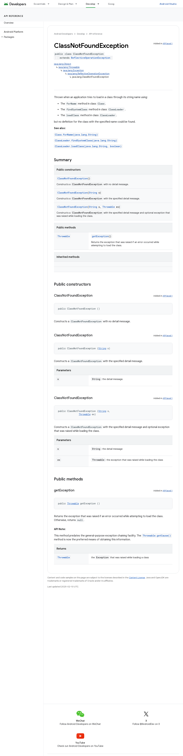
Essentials (40, 3)
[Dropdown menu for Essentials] (50, 4)
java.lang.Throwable (69, 67)
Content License (137, 577)
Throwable (108, 206)
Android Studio (168, 3)
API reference (13, 16)
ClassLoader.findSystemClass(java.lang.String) (86, 140)
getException (100, 236)
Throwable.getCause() (157, 535)
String (93, 192)
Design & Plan (65, 3)
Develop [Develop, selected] (90, 3)
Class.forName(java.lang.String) (76, 134)
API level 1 (167, 43)
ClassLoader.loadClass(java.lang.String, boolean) (88, 146)
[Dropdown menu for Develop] (99, 4)
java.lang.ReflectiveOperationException (88, 73)
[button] (21, 37)
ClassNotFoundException (72, 178)
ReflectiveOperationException (90, 57)
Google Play (115, 3)
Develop (81, 33)
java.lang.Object (62, 64)
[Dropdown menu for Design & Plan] (77, 4)
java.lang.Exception (73, 70)
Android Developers (63, 33)
